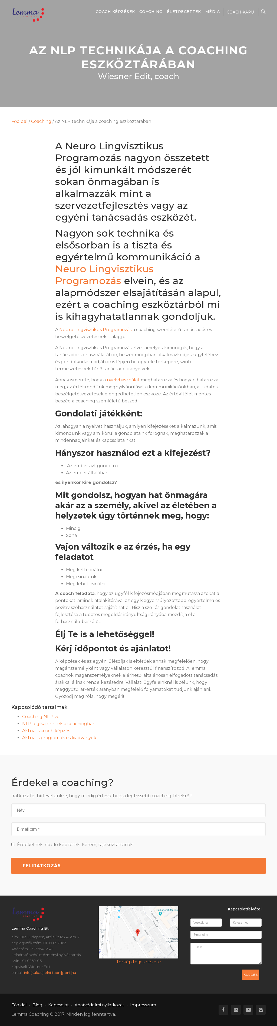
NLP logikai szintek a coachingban (58, 723)
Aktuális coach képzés (46, 730)
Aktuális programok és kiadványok (59, 737)
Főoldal (19, 121)
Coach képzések (115, 11)
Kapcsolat (58, 1004)
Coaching (151, 11)
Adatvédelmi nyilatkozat (99, 1004)
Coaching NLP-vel (41, 716)
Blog (37, 1004)
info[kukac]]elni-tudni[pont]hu (50, 972)
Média (212, 11)
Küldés (250, 975)
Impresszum (143, 1004)
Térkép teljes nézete (138, 961)
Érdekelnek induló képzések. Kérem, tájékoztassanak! (72, 844)
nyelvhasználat (123, 379)
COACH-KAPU (240, 12)
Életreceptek (184, 11)
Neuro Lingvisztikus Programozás (104, 275)
